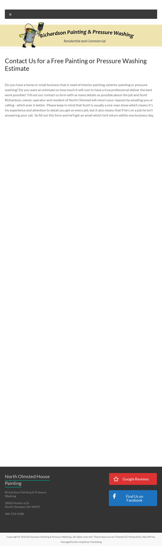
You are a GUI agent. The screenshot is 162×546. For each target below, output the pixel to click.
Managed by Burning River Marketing (81, 541)
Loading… (72, 285)
